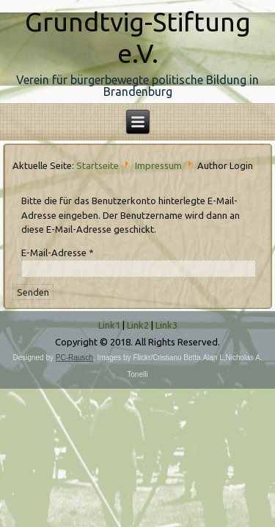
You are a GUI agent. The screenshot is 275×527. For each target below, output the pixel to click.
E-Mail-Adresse (57, 252)
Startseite (97, 165)
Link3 (166, 325)
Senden (33, 292)
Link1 (109, 325)
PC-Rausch (74, 358)
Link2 (138, 325)
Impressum (158, 165)
